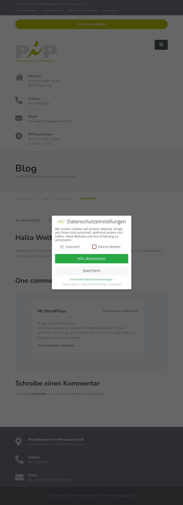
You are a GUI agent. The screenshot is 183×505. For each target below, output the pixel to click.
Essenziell (70, 247)
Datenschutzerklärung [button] (93, 284)
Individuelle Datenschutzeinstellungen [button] (91, 279)
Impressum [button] (115, 284)
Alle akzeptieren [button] (92, 258)
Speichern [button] (91, 270)
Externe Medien (106, 247)
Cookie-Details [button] (70, 284)
